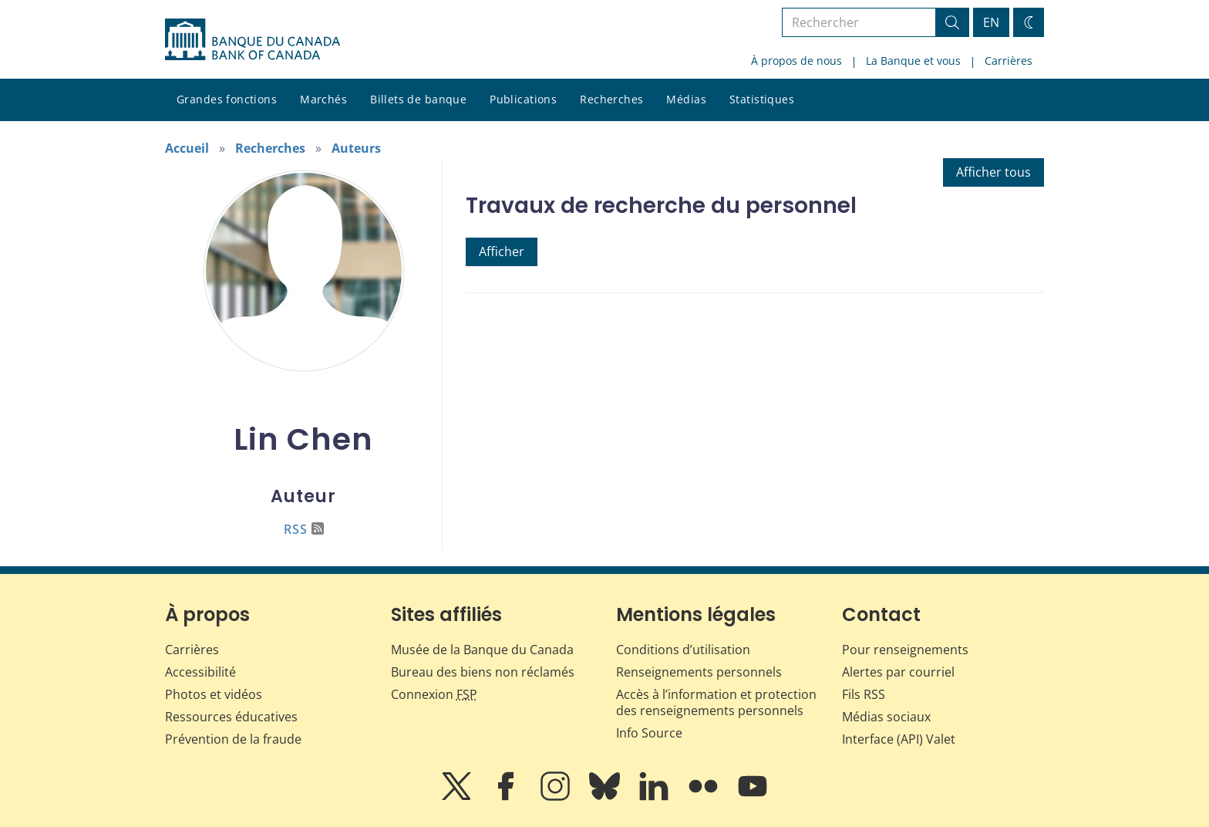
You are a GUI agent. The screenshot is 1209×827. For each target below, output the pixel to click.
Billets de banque (418, 99)
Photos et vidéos (213, 694)
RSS (304, 529)
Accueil (187, 148)
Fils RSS (863, 694)
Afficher (501, 251)
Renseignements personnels (699, 671)
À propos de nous (796, 60)
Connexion (434, 694)
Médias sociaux (886, 716)
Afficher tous (993, 172)
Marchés (323, 99)
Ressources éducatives (231, 716)
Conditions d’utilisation (683, 649)
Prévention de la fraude (233, 739)
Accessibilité (200, 671)
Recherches (611, 99)
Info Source (649, 732)
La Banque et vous (913, 60)
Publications (523, 99)
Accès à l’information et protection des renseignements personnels (716, 702)
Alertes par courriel (898, 671)
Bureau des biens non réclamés (482, 671)
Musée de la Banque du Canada (482, 649)
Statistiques (761, 99)
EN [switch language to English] (991, 22)
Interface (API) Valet (898, 739)
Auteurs (356, 148)
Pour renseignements (905, 649)
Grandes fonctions (227, 99)
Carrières (1008, 60)
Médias (686, 99)
